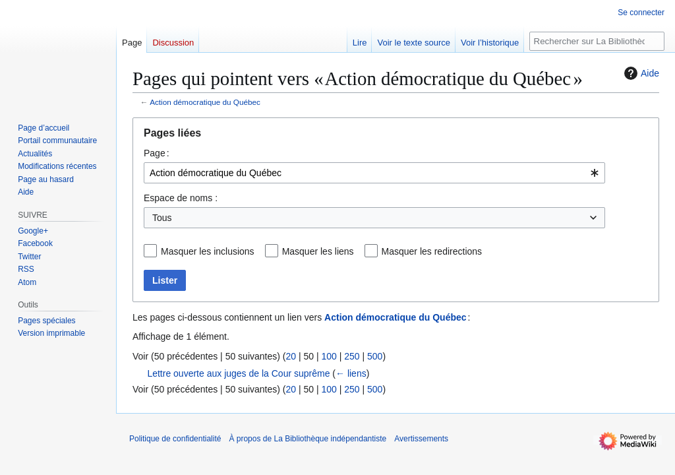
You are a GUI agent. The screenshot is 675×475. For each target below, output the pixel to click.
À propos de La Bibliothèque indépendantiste (307, 438)
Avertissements (421, 438)
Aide (640, 73)
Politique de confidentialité (175, 438)
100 (328, 356)
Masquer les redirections (432, 251)
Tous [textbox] (162, 217)
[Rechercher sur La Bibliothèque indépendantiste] (596, 41)
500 (374, 356)
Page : (156, 153)
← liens (351, 373)
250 (351, 356)
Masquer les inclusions (207, 251)
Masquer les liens (318, 251)
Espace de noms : (181, 198)
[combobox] (374, 172)
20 (290, 356)
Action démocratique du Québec (205, 102)
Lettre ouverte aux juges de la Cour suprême (238, 373)
